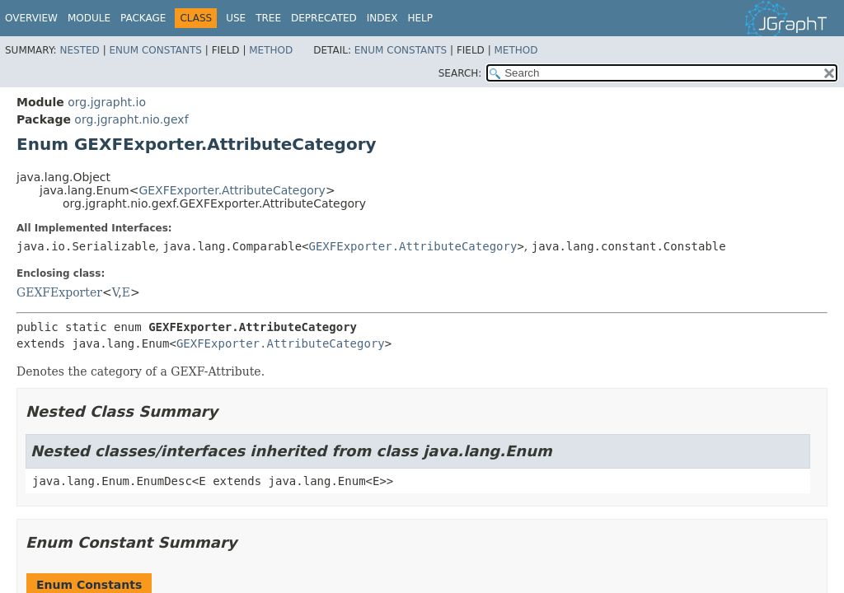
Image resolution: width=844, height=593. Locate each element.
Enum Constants (155, 50)
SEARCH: (460, 73)
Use (236, 18)
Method (271, 50)
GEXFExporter (59, 292)
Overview (31, 18)
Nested (79, 50)
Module (89, 18)
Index (382, 18)
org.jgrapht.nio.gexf (131, 119)
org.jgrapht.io (107, 102)
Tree (268, 18)
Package (143, 18)
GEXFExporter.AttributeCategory (231, 190)
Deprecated (324, 18)
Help (420, 18)
